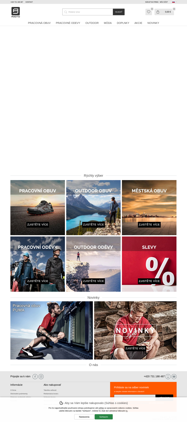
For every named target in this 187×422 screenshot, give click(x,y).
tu (127, 411)
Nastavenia (84, 417)
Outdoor (92, 23)
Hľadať (118, 12)
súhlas (101, 408)
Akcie (138, 23)
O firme (13, 390)
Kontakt (29, 2)
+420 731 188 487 (16, 2)
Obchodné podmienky (19, 394)
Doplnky (123, 23)
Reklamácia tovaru (51, 394)
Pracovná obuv (39, 23)
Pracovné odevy (68, 23)
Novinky (153, 23)
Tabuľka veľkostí (50, 390)
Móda (108, 23)
